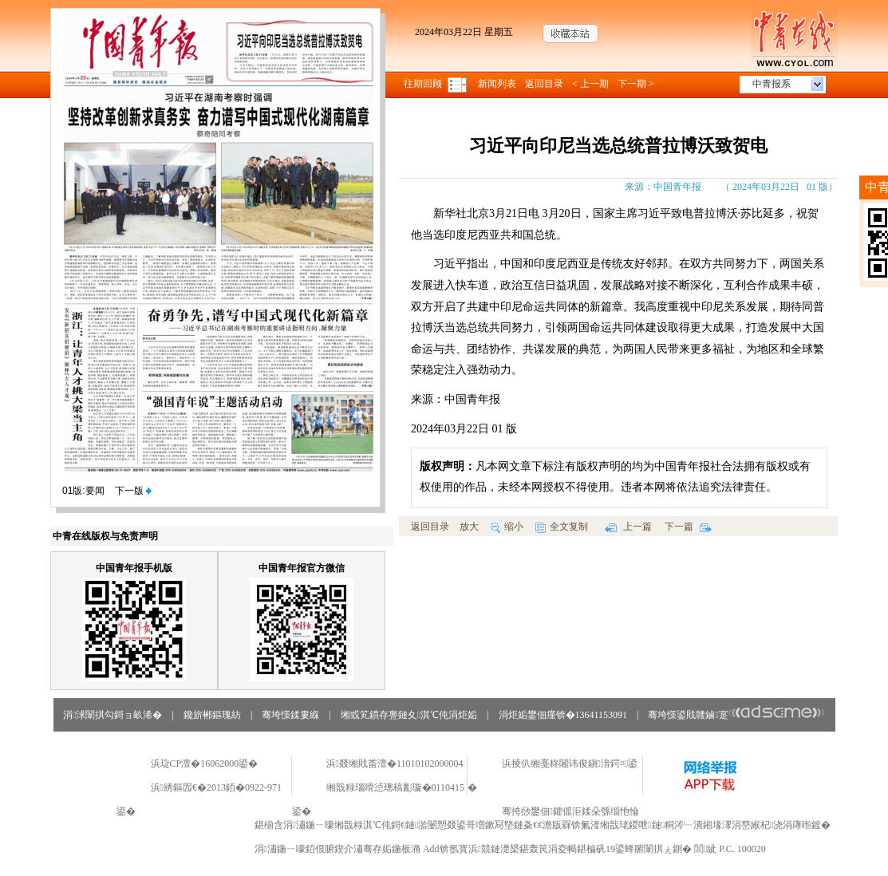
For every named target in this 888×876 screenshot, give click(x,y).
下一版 (133, 490)
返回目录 (544, 83)
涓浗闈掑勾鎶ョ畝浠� (112, 714)
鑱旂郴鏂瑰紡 (212, 714)
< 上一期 (590, 83)
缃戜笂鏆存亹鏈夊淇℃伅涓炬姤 (409, 714)
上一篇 (628, 526)
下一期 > (636, 83)
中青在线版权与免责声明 (105, 536)
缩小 (507, 526)
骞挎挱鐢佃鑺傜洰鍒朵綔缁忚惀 (570, 811)
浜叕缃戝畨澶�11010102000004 (395, 763)
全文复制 (561, 526)
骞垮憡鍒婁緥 (290, 714)
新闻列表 (497, 83)
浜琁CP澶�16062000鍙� (205, 763)
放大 (469, 526)
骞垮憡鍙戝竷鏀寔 (736, 714)
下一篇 (688, 526)
